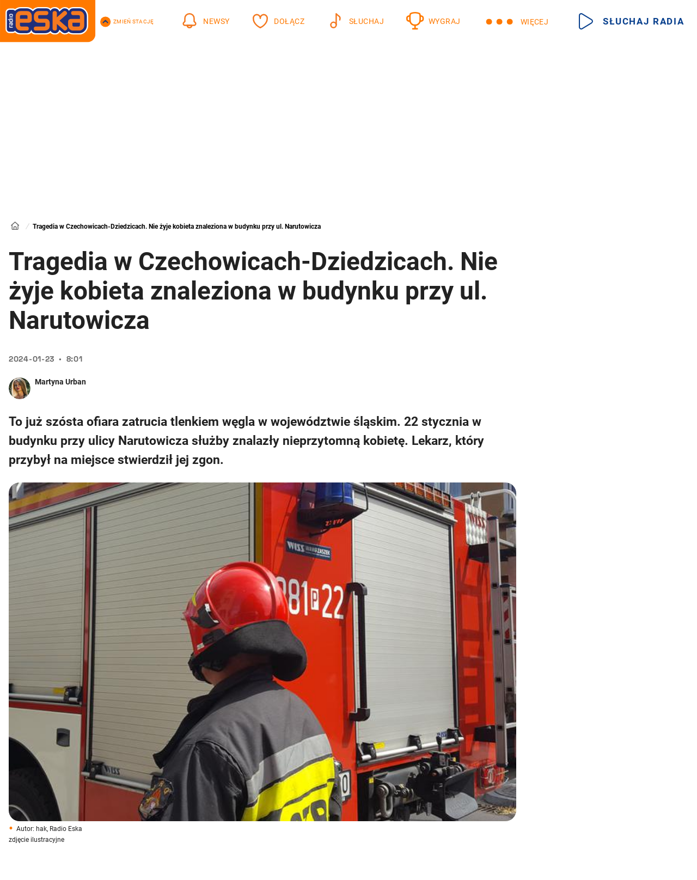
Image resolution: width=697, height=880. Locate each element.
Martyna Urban (60, 381)
